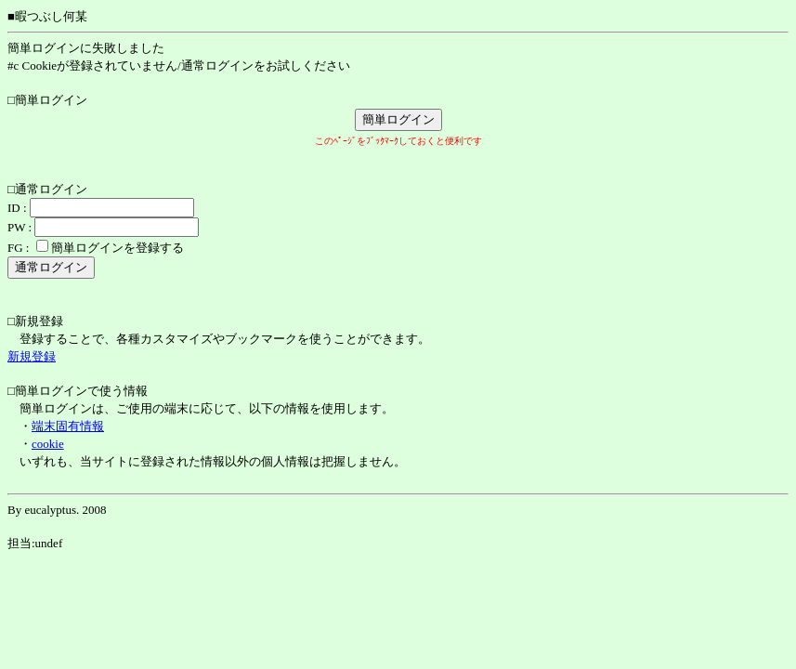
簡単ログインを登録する (117, 248)
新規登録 (31, 356)
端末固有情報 (68, 426)
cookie (48, 444)
